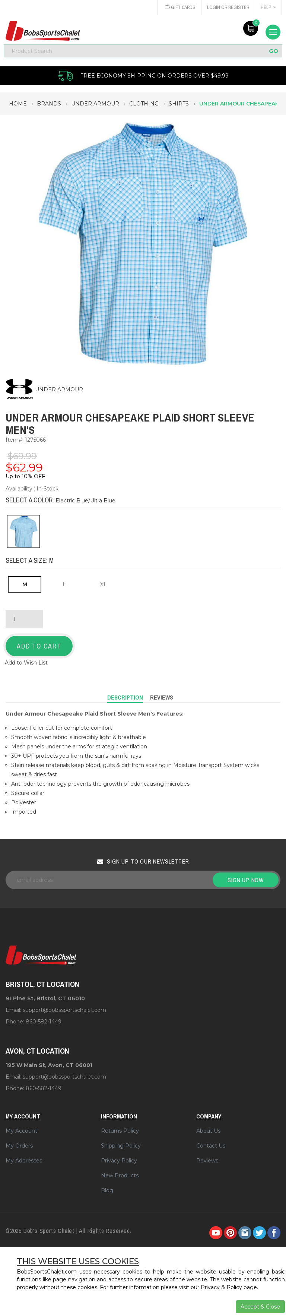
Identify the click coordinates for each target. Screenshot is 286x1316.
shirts (179, 103)
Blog (107, 1190)
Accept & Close (260, 1306)
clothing (144, 103)
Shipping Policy (121, 1145)
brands (49, 103)
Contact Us (210, 1145)
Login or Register (227, 7)
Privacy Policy (119, 1160)
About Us (208, 1130)
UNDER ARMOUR (59, 389)
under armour (95, 103)
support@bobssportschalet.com (64, 1010)
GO (273, 50)
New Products (120, 1175)
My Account (21, 1130)
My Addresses (24, 1160)
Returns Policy (120, 1130)
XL (103, 584)
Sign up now (246, 880)
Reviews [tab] (161, 697)
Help (268, 7)
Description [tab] (125, 697)
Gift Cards (178, 7)
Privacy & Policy (221, 1287)
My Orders (19, 1145)
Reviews (207, 1160)
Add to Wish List (26, 662)
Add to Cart (39, 646)
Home (18, 103)
